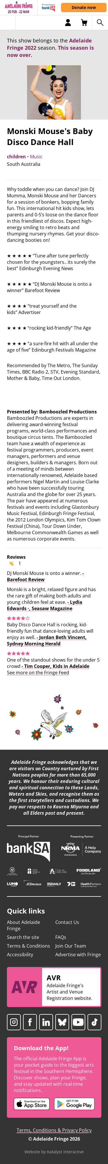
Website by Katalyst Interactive (54, 1151)
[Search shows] (100, 22)
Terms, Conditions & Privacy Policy (54, 1130)
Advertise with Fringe (78, 954)
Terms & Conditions (28, 946)
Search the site (23, 937)
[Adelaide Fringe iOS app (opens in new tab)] (32, 1104)
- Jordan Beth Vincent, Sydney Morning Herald (47, 640)
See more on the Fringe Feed (38, 672)
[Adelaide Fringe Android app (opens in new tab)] (74, 1104)
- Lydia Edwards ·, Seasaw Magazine (44, 605)
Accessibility (20, 954)
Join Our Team (70, 946)
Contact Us (67, 922)
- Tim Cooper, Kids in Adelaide (55, 666)
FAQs (60, 937)
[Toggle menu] (8, 22)
